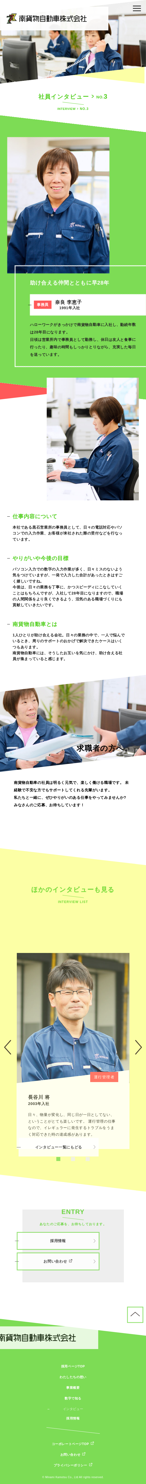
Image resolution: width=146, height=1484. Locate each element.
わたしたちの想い (73, 1377)
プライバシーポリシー (70, 1465)
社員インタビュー (63, 97)
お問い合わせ (70, 1455)
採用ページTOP (73, 1366)
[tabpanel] (73, 1147)
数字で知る (73, 1398)
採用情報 (73, 1418)
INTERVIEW (67, 109)
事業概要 (73, 1388)
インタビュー (73, 1409)
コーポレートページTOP (70, 1444)
